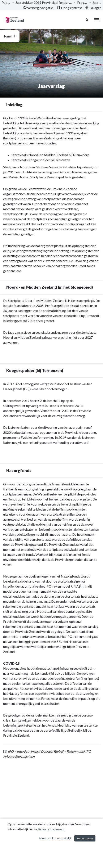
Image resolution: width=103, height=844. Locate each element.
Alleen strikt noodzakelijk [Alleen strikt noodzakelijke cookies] (55, 838)
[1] (5, 751)
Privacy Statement (51, 829)
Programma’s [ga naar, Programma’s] (82, 2)
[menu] (97, 19)
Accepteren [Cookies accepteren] (85, 838)
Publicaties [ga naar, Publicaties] (6, 2)
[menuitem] (38, 7)
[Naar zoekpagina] (87, 19)
